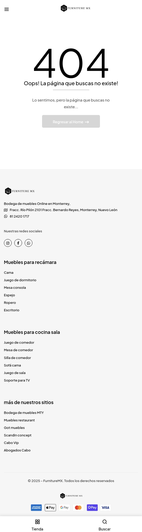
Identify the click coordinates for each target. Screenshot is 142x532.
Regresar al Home (68, 121)
